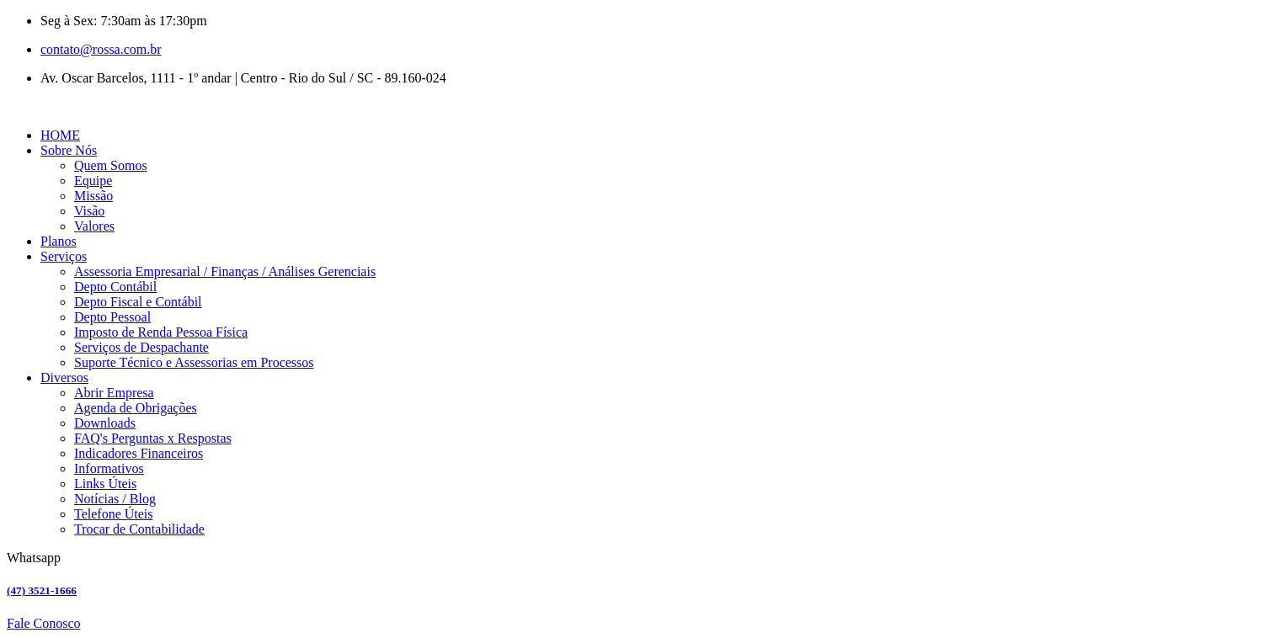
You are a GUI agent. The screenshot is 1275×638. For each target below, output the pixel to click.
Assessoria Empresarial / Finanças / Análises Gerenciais (225, 271)
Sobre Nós (68, 150)
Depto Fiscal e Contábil (138, 302)
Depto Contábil (115, 286)
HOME (60, 135)
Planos (58, 241)
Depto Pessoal (112, 317)
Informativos (109, 468)
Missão (93, 196)
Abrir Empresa (114, 392)
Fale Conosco (44, 623)
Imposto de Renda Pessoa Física (161, 332)
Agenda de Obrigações (135, 408)
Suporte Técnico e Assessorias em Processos (194, 362)
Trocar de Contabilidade (139, 529)
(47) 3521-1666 (42, 590)
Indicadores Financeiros (138, 453)
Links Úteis (105, 483)
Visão (89, 211)
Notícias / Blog (115, 499)
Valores (94, 226)
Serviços (63, 256)
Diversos (64, 377)
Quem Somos (110, 165)
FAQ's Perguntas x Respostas (153, 438)
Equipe (93, 180)
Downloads (105, 423)
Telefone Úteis (113, 514)
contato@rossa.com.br (101, 49)
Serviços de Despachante (141, 347)
